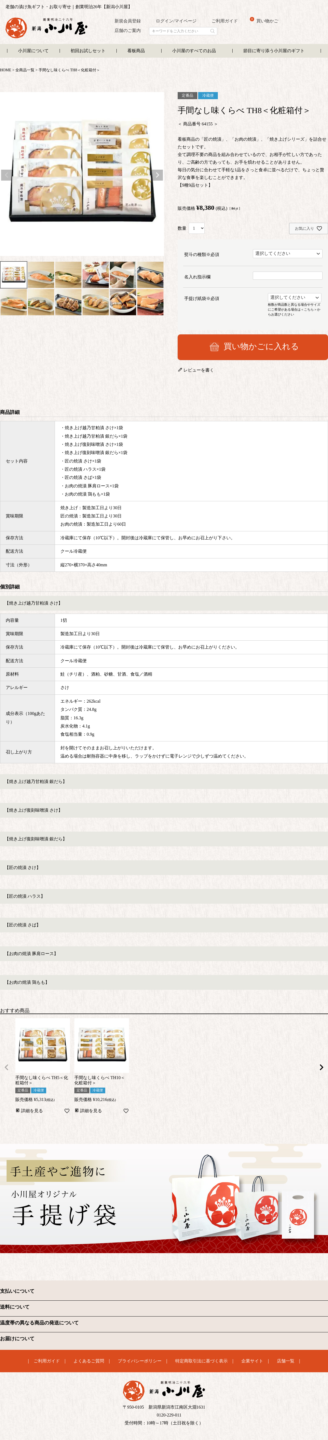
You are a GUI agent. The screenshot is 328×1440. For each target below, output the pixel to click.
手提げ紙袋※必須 (201, 298)
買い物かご (264, 20)
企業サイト (252, 1361)
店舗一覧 (285, 1361)
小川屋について (33, 50)
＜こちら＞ (309, 309)
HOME (5, 70)
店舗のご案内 (128, 30)
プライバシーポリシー (140, 1361)
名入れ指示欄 (197, 277)
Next (157, 175)
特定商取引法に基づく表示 (201, 1361)
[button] (6, 1067)
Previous (6, 175)
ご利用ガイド (225, 21)
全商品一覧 (24, 70)
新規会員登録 (128, 21)
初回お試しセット (88, 50)
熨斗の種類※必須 (201, 254)
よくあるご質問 (89, 1361)
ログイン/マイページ (176, 21)
